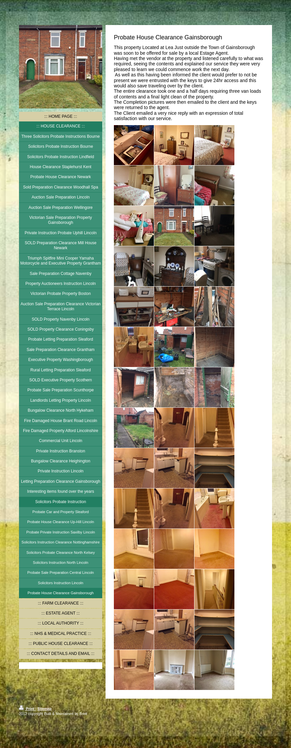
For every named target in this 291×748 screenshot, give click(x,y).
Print (27, 709)
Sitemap (44, 709)
